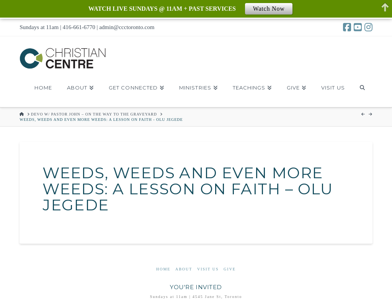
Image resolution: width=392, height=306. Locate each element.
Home (163, 269)
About (183, 269)
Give (230, 269)
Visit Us (208, 269)
